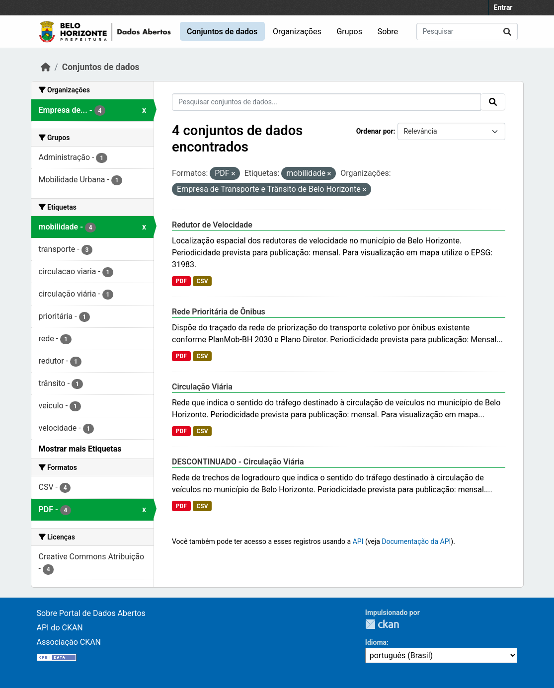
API (358, 541)
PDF (181, 281)
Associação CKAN (69, 642)
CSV (202, 281)
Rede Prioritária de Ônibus (218, 311)
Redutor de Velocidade (212, 224)
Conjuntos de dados (222, 31)
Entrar (503, 7)
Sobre (388, 31)
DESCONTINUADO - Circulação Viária (238, 461)
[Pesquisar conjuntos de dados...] (467, 31)
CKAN (382, 624)
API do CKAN (60, 627)
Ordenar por (375, 131)
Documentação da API (416, 541)
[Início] (46, 67)
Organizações (297, 31)
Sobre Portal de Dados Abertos (91, 613)
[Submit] (507, 31)
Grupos (349, 31)
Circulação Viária (202, 386)
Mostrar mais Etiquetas (80, 449)
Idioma (376, 642)
